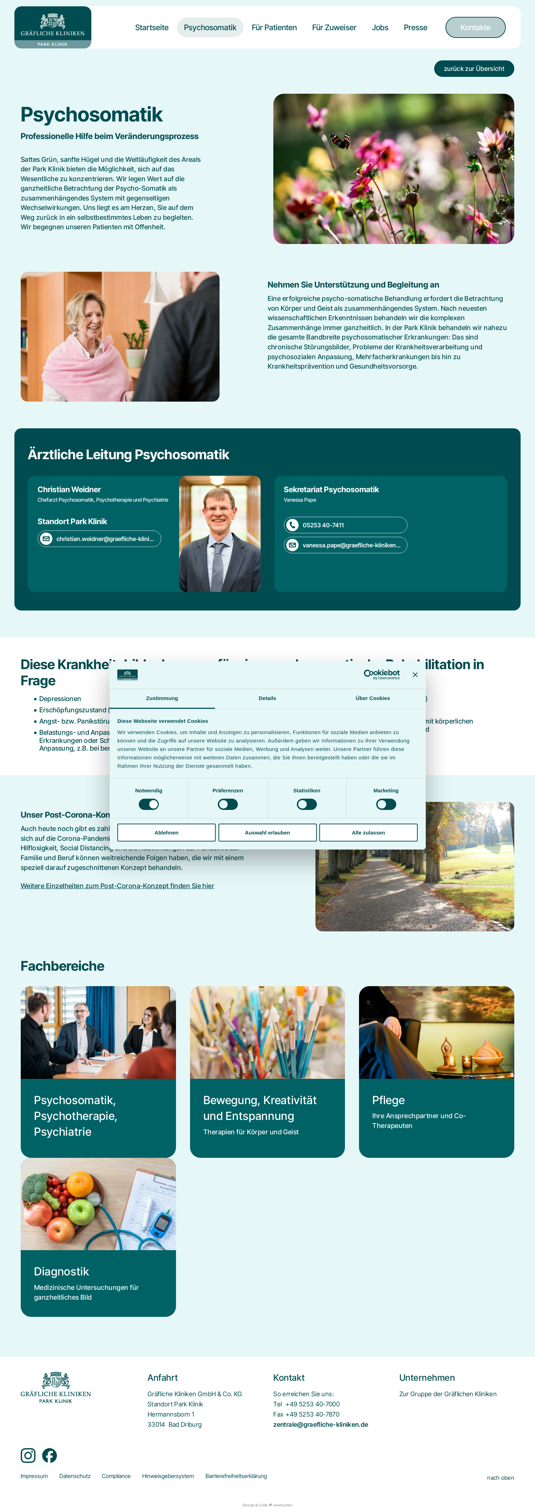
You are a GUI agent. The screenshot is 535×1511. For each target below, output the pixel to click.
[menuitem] (152, 33)
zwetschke (282, 1505)
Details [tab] (267, 698)
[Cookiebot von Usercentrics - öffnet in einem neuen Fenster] (369, 674)
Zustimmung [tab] (162, 698)
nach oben (500, 1477)
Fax (278, 1414)
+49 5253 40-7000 (313, 1404)
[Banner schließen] (415, 674)
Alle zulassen (368, 833)
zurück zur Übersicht (474, 68)
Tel (277, 1404)
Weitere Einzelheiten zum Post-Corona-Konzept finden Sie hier (118, 886)
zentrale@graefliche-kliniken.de (320, 1424)
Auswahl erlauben (267, 833)
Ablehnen (166, 833)
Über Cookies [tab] (373, 698)
